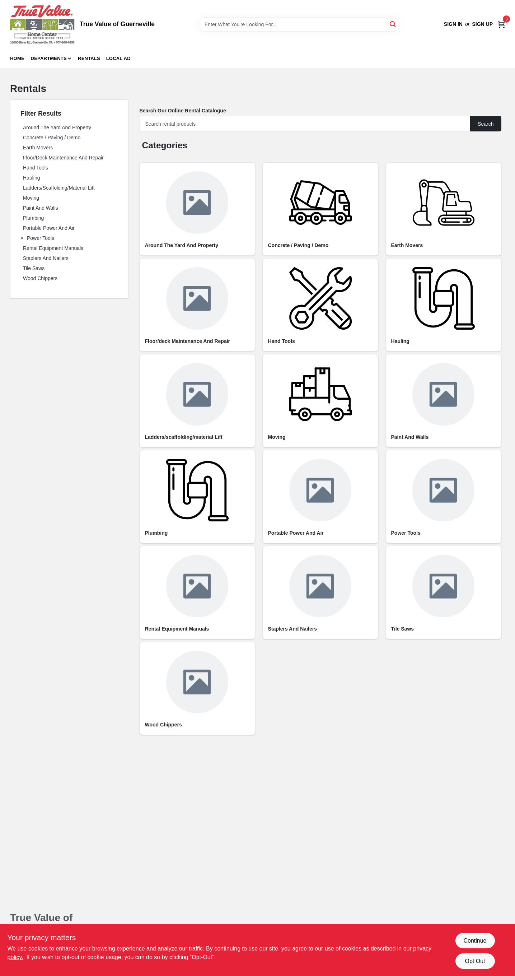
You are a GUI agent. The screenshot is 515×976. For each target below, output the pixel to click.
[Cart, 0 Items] (501, 24)
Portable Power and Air (49, 228)
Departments (49, 58)
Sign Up (482, 24)
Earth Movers (38, 147)
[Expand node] (23, 238)
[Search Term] (299, 24)
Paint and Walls (40, 208)
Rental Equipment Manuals (53, 248)
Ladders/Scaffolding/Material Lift (59, 188)
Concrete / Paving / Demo (51, 137)
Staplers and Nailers (46, 258)
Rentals (89, 58)
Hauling (31, 178)
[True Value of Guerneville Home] (42, 24)
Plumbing (33, 218)
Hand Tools (35, 168)
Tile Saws (34, 268)
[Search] (393, 24)
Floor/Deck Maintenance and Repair (63, 158)
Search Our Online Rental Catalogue (183, 110)
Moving (31, 198)
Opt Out (475, 961)
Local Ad (118, 58)
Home (17, 58)
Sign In (453, 24)
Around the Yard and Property (57, 127)
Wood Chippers (40, 278)
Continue (474, 941)
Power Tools (40, 238)
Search (485, 124)
